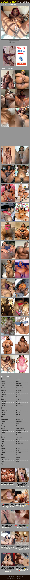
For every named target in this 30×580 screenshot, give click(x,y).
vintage (18, 455)
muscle (18, 399)
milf (17, 392)
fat (2, 439)
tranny (18, 448)
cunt (3, 432)
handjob (4, 455)
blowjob (4, 410)
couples (4, 426)
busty (3, 417)
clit (2, 423)
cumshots (4, 430)
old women (19, 405)
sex (17, 423)
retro (18, 417)
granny (3, 450)
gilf (2, 446)
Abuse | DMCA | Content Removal (15, 576)
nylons (18, 403)
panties (18, 410)
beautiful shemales (7, 397)
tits (17, 446)
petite (18, 412)
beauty (3, 399)
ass (2, 385)
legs (17, 381)
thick (18, 441)
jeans (3, 464)
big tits (3, 405)
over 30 (18, 408)
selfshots (19, 421)
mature (18, 390)
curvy (3, 434)
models (18, 394)
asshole (4, 388)
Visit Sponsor (14, 42)
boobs (3, 412)
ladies (18, 379)
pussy (18, 414)
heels (3, 457)
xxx (17, 461)
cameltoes (4, 419)
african (3, 379)
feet (2, 441)
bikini (3, 408)
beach (3, 394)
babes (3, 390)
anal (3, 383)
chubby (3, 421)
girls (3, 448)
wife (17, 459)
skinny (18, 432)
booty (3, 414)
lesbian (18, 383)
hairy (3, 452)
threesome (19, 443)
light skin (19, 385)
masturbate (19, 388)
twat (17, 450)
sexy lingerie (20, 428)
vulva (18, 457)
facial (3, 437)
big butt (3, 403)
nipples (18, 401)
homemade (5, 459)
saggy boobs (20, 419)
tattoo (18, 439)
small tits (19, 437)
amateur (4, 381)
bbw (3, 392)
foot (2, 443)
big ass (3, 401)
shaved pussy (20, 430)
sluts (18, 434)
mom (18, 397)
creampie (4, 428)
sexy (18, 426)
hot (2, 461)
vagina (18, 452)
